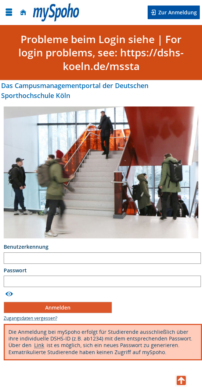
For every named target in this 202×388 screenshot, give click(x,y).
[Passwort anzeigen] (9, 294)
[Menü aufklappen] (9, 12)
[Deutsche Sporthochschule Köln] (56, 12)
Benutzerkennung (27, 247)
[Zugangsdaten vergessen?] (30, 318)
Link (39, 345)
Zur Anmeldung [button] (177, 12)
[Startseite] (23, 12)
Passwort (16, 270)
